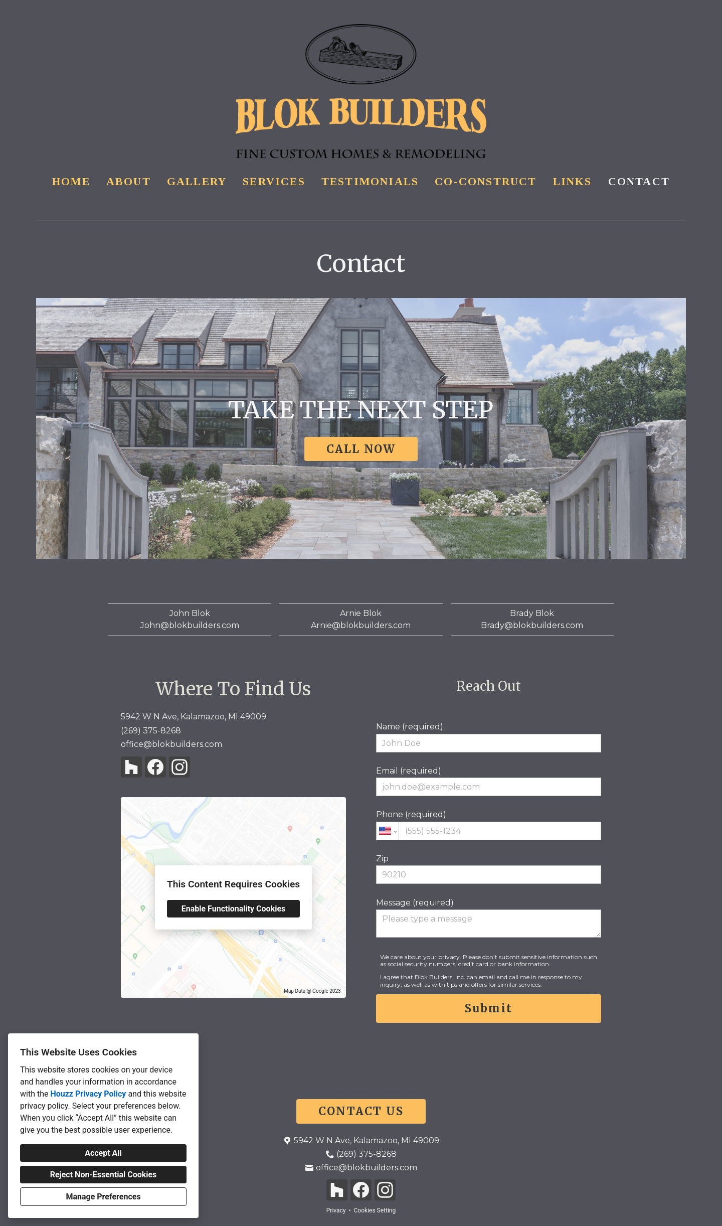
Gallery (197, 181)
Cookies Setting (375, 1210)
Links (572, 181)
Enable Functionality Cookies (234, 908)
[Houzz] (131, 767)
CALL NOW (361, 449)
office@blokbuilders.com (171, 744)
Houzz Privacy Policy (88, 1094)
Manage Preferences (103, 1196)
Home (71, 181)
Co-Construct (485, 181)
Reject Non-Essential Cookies (103, 1174)
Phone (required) (488, 825)
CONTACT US (361, 1111)
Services (274, 181)
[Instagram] (179, 767)
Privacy (336, 1210)
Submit (488, 1008)
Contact (639, 181)
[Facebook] (155, 767)
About (128, 181)
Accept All (103, 1153)
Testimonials (370, 181)
